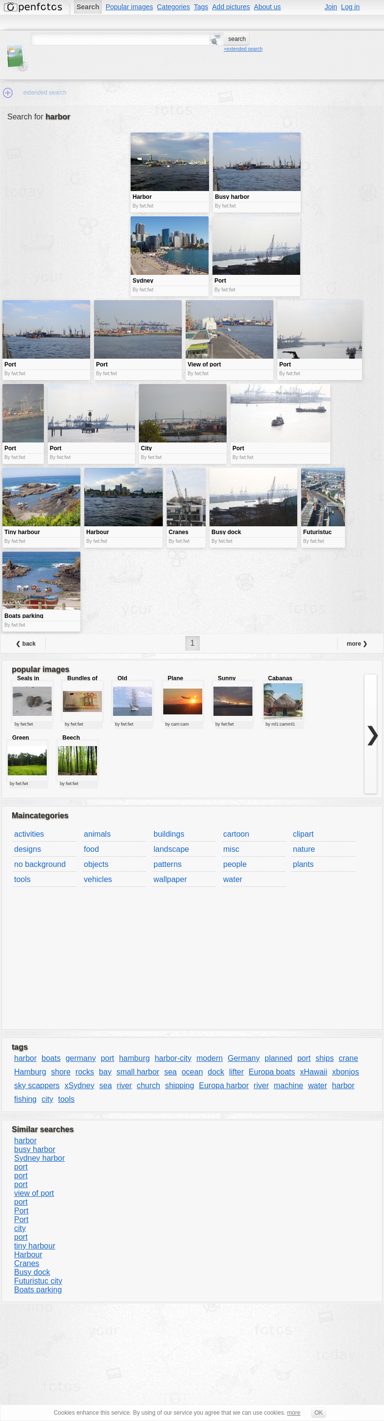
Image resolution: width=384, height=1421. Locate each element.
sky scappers (36, 1085)
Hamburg (30, 1072)
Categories (173, 7)
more (293, 1412)
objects (96, 864)
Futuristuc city (38, 1281)
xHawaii (313, 1072)
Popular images (129, 7)
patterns (168, 864)
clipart (303, 834)
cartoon (236, 834)
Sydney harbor (39, 1158)
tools (22, 879)
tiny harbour (35, 1246)
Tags (201, 7)
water (232, 879)
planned (278, 1058)
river (124, 1085)
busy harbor (35, 1149)
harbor (25, 1058)
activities (29, 834)
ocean (192, 1072)
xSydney (79, 1085)
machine (288, 1085)
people (235, 864)
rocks (85, 1072)
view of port (34, 1193)
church (148, 1085)
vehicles (98, 879)
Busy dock (32, 1272)
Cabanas (280, 678)
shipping (179, 1085)
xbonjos (345, 1072)
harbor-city (173, 1058)
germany (80, 1058)
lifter (236, 1072)
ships (325, 1058)
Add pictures (231, 7)
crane (348, 1058)
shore (61, 1072)
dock (216, 1072)
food (91, 849)
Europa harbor (224, 1085)
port (108, 1058)
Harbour (28, 1254)
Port (21, 1211)
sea (170, 1072)
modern (209, 1058)
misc (231, 849)
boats (50, 1058)
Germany (244, 1058)
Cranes (26, 1263)
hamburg (134, 1058)
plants (303, 864)
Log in (350, 7)
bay (105, 1072)
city (47, 1099)
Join (331, 7)
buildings (169, 834)
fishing (25, 1099)
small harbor (137, 1072)
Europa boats (272, 1072)
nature (304, 849)
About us (267, 7)
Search (88, 7)
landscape (171, 849)
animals (97, 834)
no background (40, 864)
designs (27, 849)
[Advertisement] (65, 201)
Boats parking (38, 1290)
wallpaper (170, 879)
